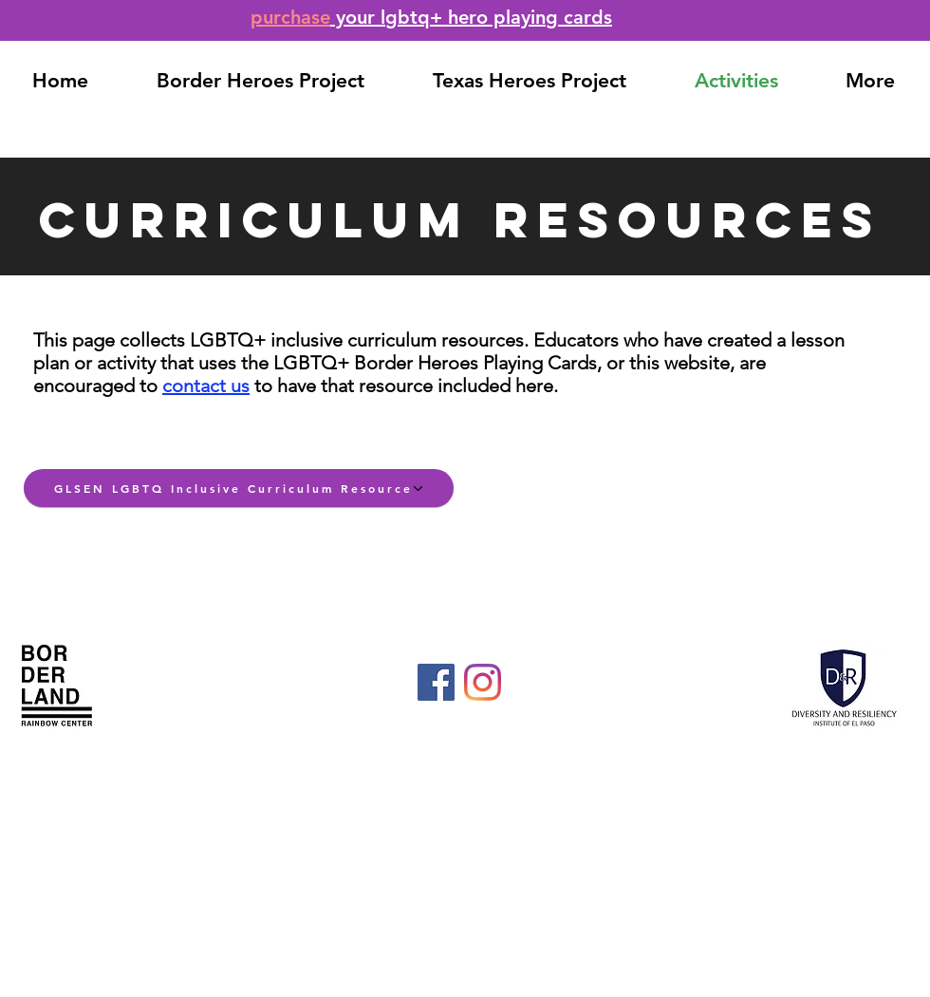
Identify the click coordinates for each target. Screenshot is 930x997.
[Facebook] (436, 682)
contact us (206, 385)
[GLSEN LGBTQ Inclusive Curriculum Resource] (239, 488)
